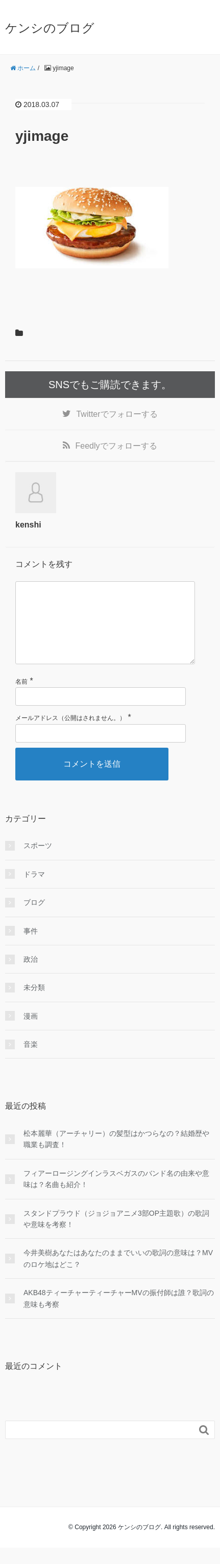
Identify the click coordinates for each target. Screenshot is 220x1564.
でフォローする (116, 414)
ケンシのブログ (49, 28)
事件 (30, 947)
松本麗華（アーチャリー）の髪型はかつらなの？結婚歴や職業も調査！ (116, 1155)
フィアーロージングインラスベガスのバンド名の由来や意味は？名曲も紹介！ (116, 1195)
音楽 (30, 1060)
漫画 (30, 1032)
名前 (21, 698)
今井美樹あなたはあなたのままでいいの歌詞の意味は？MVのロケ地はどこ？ (118, 1274)
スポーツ (37, 862)
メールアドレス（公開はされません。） (70, 734)
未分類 (34, 1004)
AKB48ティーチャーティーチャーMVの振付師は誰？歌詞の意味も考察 (118, 1314)
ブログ (34, 919)
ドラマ (34, 890)
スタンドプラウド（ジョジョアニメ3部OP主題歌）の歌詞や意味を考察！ (116, 1235)
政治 (30, 975)
